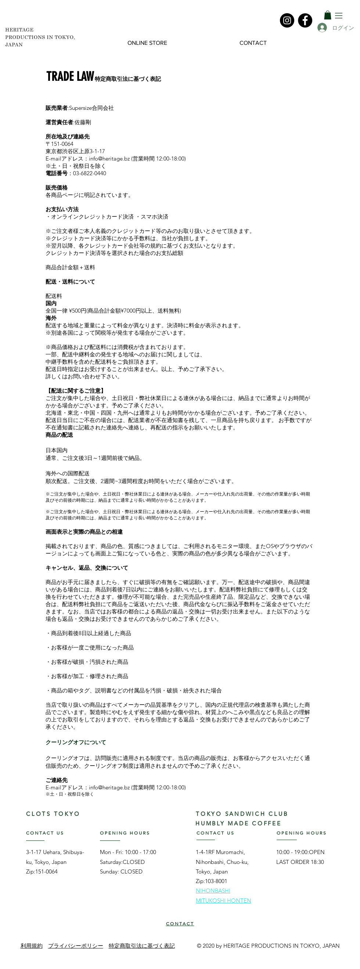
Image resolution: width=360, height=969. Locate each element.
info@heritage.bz (109, 158)
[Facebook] (305, 20)
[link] (327, 15)
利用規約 (32, 945)
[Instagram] (287, 20)
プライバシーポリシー (75, 945)
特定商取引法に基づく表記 (142, 945)
